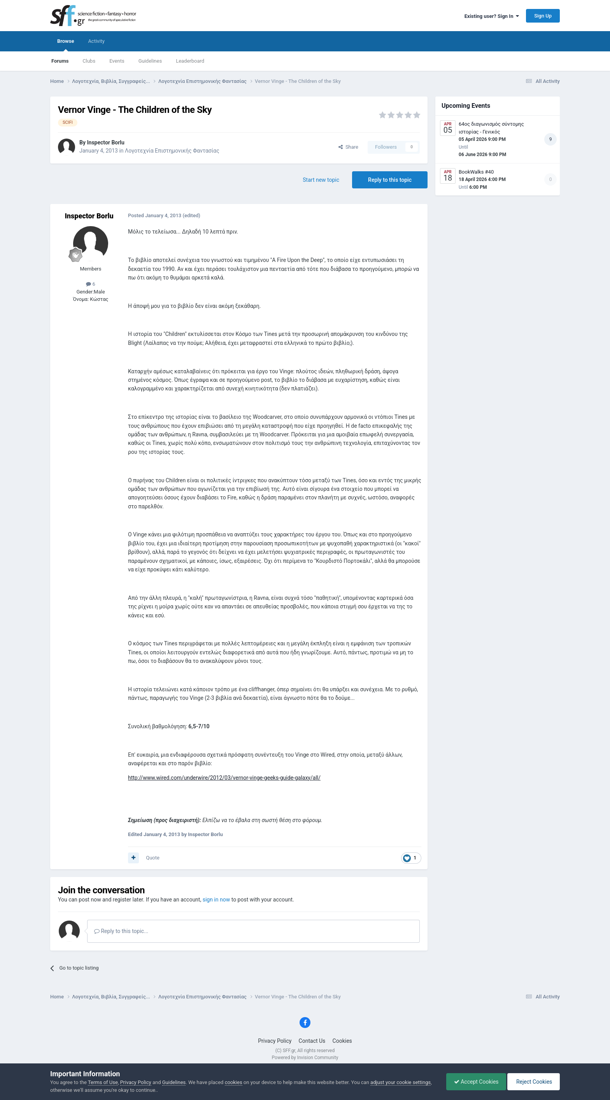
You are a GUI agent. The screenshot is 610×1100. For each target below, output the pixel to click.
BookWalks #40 (476, 172)
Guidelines (150, 61)
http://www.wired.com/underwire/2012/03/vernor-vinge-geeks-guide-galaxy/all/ (224, 778)
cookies (233, 1082)
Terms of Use (103, 1082)
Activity (96, 41)
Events (116, 61)
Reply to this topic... (121, 931)
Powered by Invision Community (305, 1057)
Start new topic (321, 180)
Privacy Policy (274, 1041)
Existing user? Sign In (492, 16)
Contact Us (312, 1041)
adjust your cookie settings (400, 1082)
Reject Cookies (533, 1082)
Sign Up (543, 16)
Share (348, 147)
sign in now (216, 899)
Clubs (88, 61)
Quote (153, 858)
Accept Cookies (474, 1082)
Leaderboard (190, 61)
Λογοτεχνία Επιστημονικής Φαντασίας (172, 151)
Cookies (342, 1041)
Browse (65, 44)
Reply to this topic (390, 180)
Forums (59, 61)
